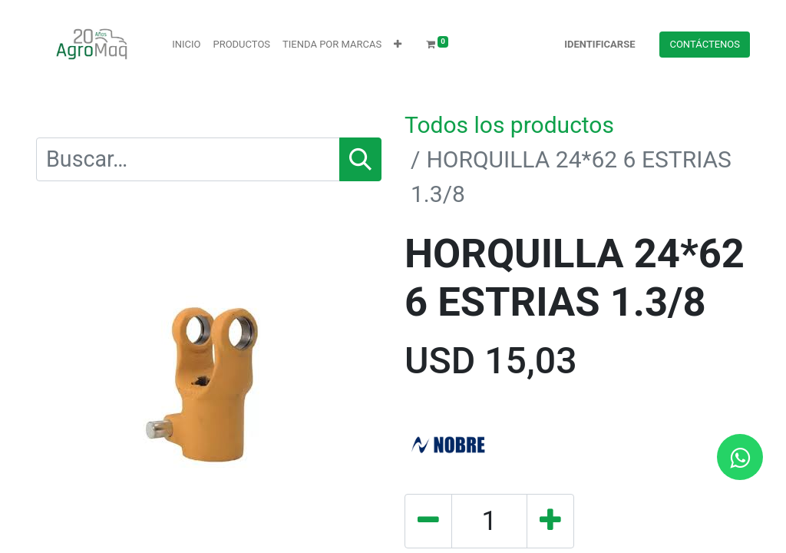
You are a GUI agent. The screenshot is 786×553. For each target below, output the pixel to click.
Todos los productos (509, 124)
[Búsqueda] (360, 159)
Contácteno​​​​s (704, 44)
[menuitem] (186, 44)
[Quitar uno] (428, 521)
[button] (398, 44)
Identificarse (599, 44)
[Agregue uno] (550, 521)
